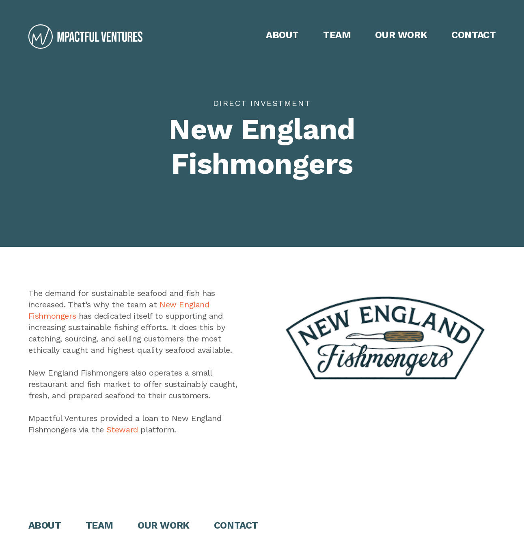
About (282, 35)
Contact (473, 35)
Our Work (401, 35)
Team (337, 35)
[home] (85, 36)
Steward (122, 429)
